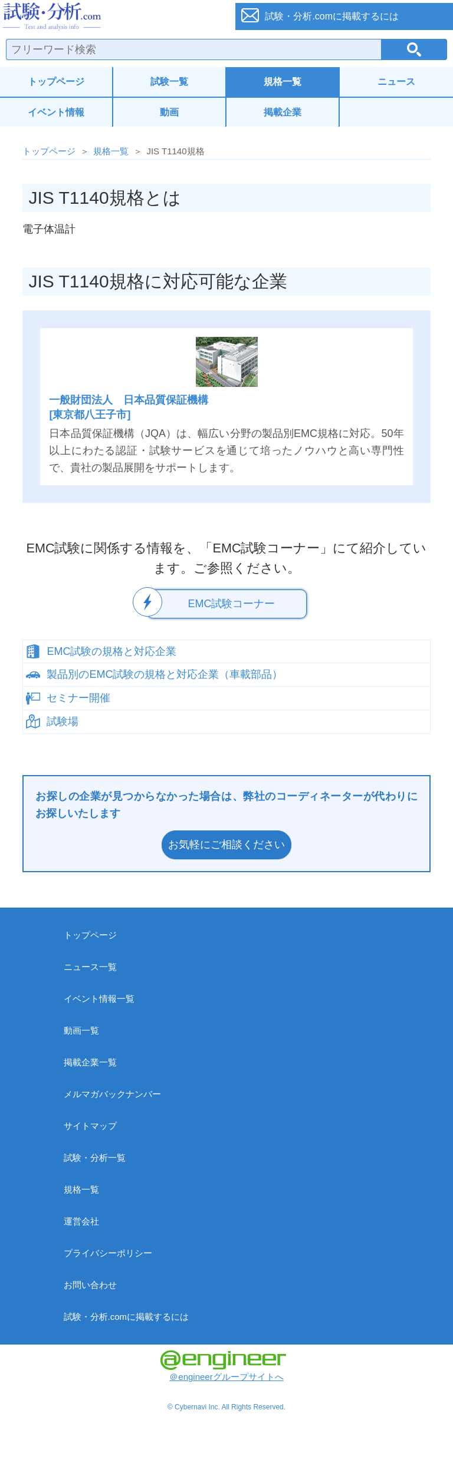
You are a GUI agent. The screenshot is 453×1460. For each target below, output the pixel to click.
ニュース (396, 82)
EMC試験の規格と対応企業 (111, 651)
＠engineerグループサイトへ (223, 1366)
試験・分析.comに (332, 16)
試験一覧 (169, 82)
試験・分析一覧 (95, 1158)
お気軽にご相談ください (226, 844)
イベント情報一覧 (99, 999)
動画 (169, 112)
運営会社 (81, 1221)
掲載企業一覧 (90, 1062)
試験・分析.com (111, 16)
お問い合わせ (90, 1285)
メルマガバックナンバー (112, 1094)
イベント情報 (56, 112)
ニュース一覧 (90, 967)
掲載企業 (282, 112)
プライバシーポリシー (108, 1253)
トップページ (56, 82)
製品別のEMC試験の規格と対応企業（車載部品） (165, 674)
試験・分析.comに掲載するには (126, 1317)
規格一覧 (282, 82)
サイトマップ (90, 1126)
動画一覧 (81, 1030)
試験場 (62, 721)
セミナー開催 (78, 698)
